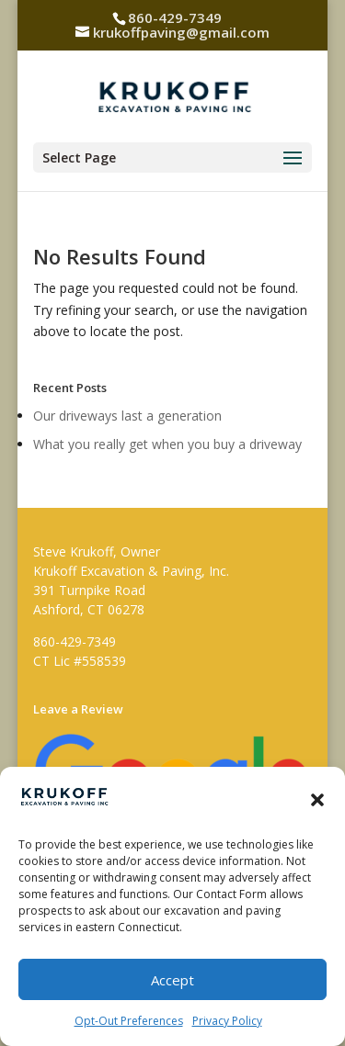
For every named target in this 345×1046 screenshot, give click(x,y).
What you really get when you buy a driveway (167, 444)
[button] (317, 800)
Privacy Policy (227, 1021)
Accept (172, 980)
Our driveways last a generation (127, 415)
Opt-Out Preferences (129, 1021)
